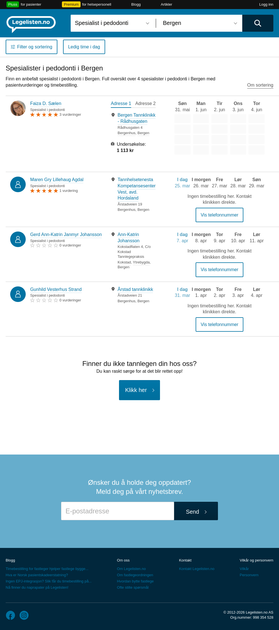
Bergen (143, 133)
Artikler (166, 4)
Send (192, 512)
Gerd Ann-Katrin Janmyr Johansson (66, 234)
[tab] (121, 104)
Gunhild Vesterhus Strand (56, 289)
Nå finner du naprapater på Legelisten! (37, 587)
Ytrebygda (141, 262)
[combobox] (111, 23)
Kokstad (124, 262)
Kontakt (185, 560)
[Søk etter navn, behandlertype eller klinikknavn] (111, 23)
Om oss (123, 560)
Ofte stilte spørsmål (133, 587)
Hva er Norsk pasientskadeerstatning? (37, 575)
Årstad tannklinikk (135, 289)
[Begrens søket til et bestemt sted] (199, 23)
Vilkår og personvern (256, 560)
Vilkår (244, 569)
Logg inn (266, 4)
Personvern (249, 575)
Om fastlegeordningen (135, 575)
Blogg (135, 4)
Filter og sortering (34, 46)
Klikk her (136, 390)
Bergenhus (126, 133)
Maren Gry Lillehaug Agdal (57, 179)
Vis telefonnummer (219, 215)
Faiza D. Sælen (45, 103)
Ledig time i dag (84, 46)
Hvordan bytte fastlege (135, 581)
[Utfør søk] (257, 23)
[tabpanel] (133, 132)
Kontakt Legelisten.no (196, 569)
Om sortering (260, 85)
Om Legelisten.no (131, 569)
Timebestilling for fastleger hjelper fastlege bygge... (47, 569)
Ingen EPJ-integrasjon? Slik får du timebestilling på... (49, 581)
